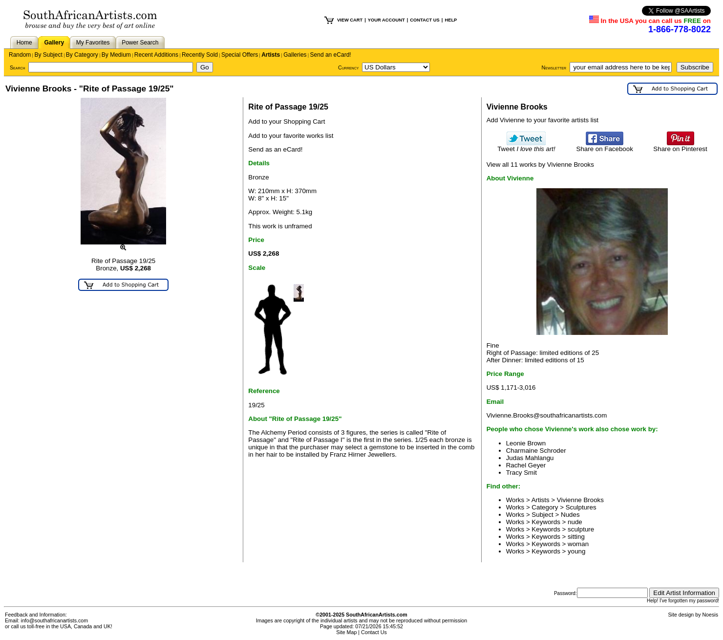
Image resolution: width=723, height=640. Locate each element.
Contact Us (374, 632)
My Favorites (93, 42)
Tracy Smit (521, 472)
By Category (82, 54)
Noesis (710, 615)
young (576, 551)
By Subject (48, 54)
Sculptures (581, 507)
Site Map (346, 632)
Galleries (294, 54)
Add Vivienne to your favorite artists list (542, 120)
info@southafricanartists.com (54, 620)
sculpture (581, 529)
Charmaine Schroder (536, 450)
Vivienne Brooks (580, 500)
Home (24, 42)
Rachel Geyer (526, 465)
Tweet (526, 146)
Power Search (140, 42)
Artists (270, 54)
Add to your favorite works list (290, 135)
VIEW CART (349, 20)
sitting (576, 536)
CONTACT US (424, 20)
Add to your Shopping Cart (286, 121)
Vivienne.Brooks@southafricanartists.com (547, 415)
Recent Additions (156, 54)
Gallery (54, 42)
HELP (451, 20)
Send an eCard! (330, 54)
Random (20, 54)
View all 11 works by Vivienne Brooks (540, 164)
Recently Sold (200, 54)
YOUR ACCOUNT (386, 20)
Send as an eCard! (275, 149)
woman (578, 544)
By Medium (116, 54)
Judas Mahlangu (530, 458)
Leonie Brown (526, 443)
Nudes (570, 514)
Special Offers (239, 54)
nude (575, 522)
